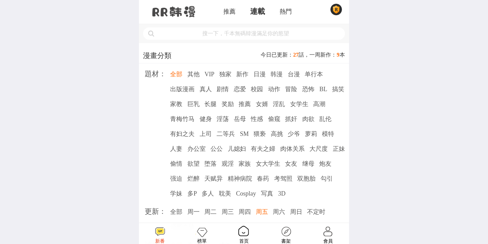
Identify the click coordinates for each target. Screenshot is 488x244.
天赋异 (213, 178)
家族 (245, 163)
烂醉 (193, 178)
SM (244, 133)
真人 (206, 89)
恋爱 (240, 89)
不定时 (316, 211)
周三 (228, 211)
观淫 (228, 163)
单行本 (314, 74)
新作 (242, 74)
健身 (206, 119)
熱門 (286, 11)
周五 (262, 211)
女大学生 (268, 163)
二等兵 (226, 133)
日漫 (259, 74)
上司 (206, 133)
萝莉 (311, 133)
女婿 (262, 104)
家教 (176, 104)
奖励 (228, 104)
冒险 (291, 89)
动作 (274, 89)
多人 (208, 193)
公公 (216, 148)
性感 (257, 119)
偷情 (176, 163)
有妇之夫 (182, 133)
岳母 (240, 119)
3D (281, 193)
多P (192, 193)
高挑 (277, 133)
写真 (267, 193)
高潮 (319, 104)
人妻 (176, 148)
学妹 (176, 193)
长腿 (210, 104)
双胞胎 (306, 178)
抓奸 (291, 119)
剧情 (223, 89)
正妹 (339, 148)
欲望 (193, 163)
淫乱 (279, 104)
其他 (193, 74)
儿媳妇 (237, 148)
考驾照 (283, 178)
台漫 (294, 74)
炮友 (325, 163)
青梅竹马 (182, 119)
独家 (225, 74)
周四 (245, 211)
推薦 (229, 11)
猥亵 (259, 133)
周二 (210, 211)
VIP (209, 74)
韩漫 (276, 74)
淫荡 (223, 119)
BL (323, 89)
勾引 (327, 178)
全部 (176, 74)
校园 (257, 89)
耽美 (225, 193)
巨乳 (193, 104)
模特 (328, 133)
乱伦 (325, 119)
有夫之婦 (263, 148)
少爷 (294, 133)
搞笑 (338, 89)
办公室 (196, 148)
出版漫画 (182, 89)
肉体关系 (292, 148)
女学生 (299, 104)
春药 (263, 178)
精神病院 (240, 178)
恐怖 (308, 89)
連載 (257, 11)
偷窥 (274, 119)
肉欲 (308, 119)
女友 (291, 163)
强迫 (176, 178)
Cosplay (246, 193)
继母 (308, 163)
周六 (279, 211)
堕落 (210, 163)
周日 (296, 211)
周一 (193, 211)
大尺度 (318, 148)
